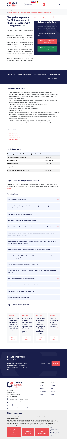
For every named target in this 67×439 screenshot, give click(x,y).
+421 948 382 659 (26, 402)
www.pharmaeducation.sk (26, 408)
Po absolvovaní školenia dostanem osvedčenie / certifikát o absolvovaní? (29, 249)
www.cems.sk (12, 408)
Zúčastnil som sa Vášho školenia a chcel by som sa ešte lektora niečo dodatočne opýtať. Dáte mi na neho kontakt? (32, 242)
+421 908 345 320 (52, 78)
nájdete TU (10, 188)
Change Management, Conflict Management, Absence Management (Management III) (29, 12)
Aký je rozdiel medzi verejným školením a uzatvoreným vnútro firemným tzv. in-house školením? (31, 207)
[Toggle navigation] (52, 4)
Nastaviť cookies (28, 432)
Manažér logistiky (14, 139)
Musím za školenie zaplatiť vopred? (18, 297)
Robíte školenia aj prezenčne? (17, 199)
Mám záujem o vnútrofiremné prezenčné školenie (47, 41)
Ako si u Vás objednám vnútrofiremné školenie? (22, 220)
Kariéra (53, 385)
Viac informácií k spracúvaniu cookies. (54, 434)
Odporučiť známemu (46, 17)
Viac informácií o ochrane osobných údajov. (54, 429)
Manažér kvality (13, 134)
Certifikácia (43, 391)
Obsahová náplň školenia (24, 74)
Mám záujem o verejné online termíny (47, 48)
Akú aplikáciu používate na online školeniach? (21, 278)
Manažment (20, 11)
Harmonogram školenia (40, 74)
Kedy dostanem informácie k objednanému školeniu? (23, 285)
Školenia (13, 11)
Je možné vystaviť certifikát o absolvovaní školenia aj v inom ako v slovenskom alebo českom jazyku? (31, 257)
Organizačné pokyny (54, 74)
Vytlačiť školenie (56, 17)
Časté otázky (10, 78)
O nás (41, 394)
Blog (52, 388)
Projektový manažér (14, 138)
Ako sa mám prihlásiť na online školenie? (20, 214)
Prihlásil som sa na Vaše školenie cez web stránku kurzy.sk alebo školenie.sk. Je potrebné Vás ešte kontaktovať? (31, 234)
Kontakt (53, 391)
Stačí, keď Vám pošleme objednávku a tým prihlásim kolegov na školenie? (29, 227)
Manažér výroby (13, 136)
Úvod (8, 11)
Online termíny (11, 74)
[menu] (59, 4)
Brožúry (53, 394)
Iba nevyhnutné (42, 432)
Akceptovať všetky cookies (14, 432)
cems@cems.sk (13, 405)
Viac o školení (13, 338)
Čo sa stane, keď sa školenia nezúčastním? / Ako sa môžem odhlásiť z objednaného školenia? (32, 271)
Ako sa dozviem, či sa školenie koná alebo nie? (21, 291)
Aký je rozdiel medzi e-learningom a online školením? (23, 264)
